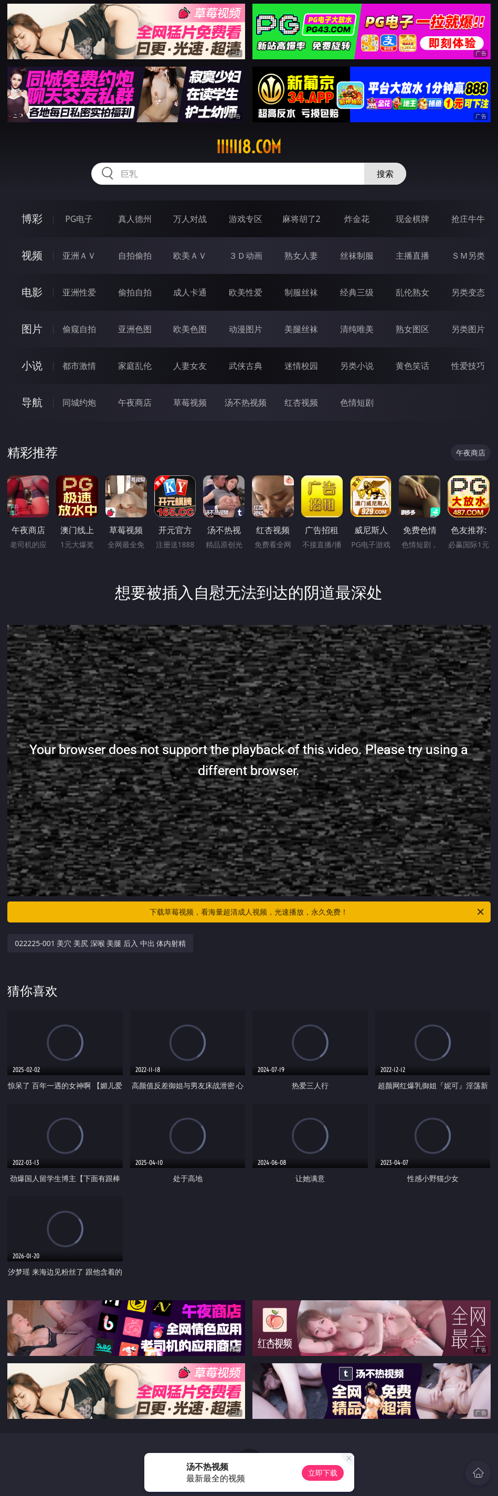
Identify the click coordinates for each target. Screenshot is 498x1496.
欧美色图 (190, 329)
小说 (32, 365)
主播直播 (412, 255)
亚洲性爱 (79, 292)
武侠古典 (245, 366)
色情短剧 (357, 402)
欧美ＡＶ (190, 255)
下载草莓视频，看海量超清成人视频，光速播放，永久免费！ (317, 912)
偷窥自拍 (79, 329)
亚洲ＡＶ (79, 255)
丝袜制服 (357, 255)
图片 (32, 329)
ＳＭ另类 (468, 255)
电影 (32, 292)
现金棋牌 (412, 219)
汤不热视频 (246, 402)
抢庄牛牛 (468, 219)
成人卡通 (190, 292)
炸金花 (356, 219)
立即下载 (322, 1473)
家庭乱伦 (135, 366)
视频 (32, 255)
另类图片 (468, 329)
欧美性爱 (245, 292)
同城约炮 (79, 402)
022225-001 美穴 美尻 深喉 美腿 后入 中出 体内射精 (100, 943)
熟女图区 (412, 329)
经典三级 (357, 292)
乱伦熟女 (412, 292)
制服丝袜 (301, 292)
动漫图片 (245, 329)
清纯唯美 (357, 329)
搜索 (385, 173)
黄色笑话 (412, 366)
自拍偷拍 (135, 255)
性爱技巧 (468, 366)
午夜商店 (135, 402)
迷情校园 (301, 366)
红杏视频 (301, 402)
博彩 (32, 218)
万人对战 (190, 219)
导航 (32, 402)
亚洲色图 (135, 329)
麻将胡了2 (301, 219)
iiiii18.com (248, 146)
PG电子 (79, 219)
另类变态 (468, 292)
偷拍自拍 (135, 292)
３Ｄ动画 (245, 255)
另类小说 (357, 366)
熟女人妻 (301, 255)
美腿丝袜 (301, 329)
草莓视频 (190, 402)
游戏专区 (245, 219)
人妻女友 (190, 366)
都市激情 (79, 366)
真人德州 (135, 219)
